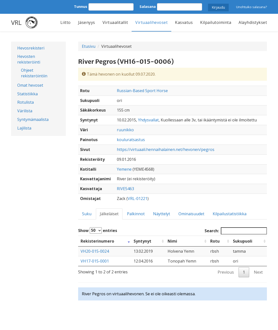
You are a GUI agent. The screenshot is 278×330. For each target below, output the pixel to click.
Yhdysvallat (148, 120)
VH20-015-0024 (95, 251)
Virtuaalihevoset (151, 22)
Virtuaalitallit (115, 22)
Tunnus (80, 6)
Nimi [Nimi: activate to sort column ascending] (172, 241)
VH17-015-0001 (95, 261)
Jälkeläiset (109, 213)
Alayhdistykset (253, 22)
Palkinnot (136, 213)
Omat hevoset (30, 85)
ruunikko (125, 129)
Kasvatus (184, 22)
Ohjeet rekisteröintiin (34, 73)
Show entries (97, 230)
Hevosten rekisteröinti (28, 59)
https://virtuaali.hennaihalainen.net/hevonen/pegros (165, 149)
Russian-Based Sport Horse (142, 90)
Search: (236, 230)
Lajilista (24, 128)
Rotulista (25, 102)
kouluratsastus (131, 139)
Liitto (65, 22)
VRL (16, 22)
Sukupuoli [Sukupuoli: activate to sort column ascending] (242, 241)
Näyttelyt (161, 213)
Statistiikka (27, 94)
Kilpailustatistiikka (229, 213)
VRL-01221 (137, 198)
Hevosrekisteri (30, 48)
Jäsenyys (86, 22)
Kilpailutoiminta (215, 22)
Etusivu (88, 46)
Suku (86, 213)
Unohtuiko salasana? (251, 7)
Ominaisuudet (191, 213)
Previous (226, 272)
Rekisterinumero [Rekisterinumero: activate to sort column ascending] (97, 241)
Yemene (124, 169)
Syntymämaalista (33, 119)
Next (258, 272)
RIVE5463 (125, 188)
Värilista (24, 111)
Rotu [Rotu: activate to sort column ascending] (215, 241)
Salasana (147, 6)
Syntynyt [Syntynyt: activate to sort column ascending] (142, 241)
